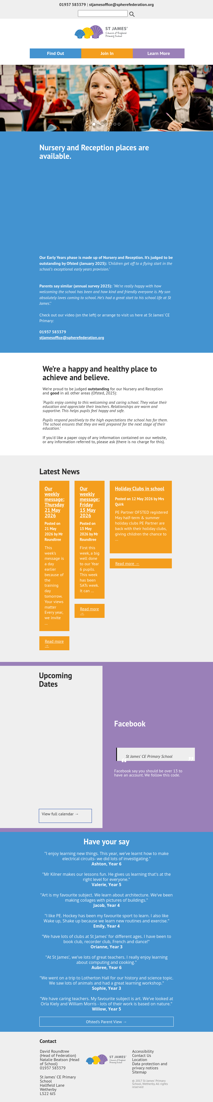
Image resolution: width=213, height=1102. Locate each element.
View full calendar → (60, 813)
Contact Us (141, 1055)
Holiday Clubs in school (139, 488)
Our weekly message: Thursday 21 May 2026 (54, 502)
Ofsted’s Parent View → (106, 1021)
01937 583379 (72, 4)
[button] (16, 98)
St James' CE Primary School (149, 756)
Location (139, 1059)
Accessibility (143, 1051)
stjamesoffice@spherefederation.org (121, 4)
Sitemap (139, 1072)
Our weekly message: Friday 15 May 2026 (89, 502)
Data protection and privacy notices (149, 1065)
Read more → (54, 643)
